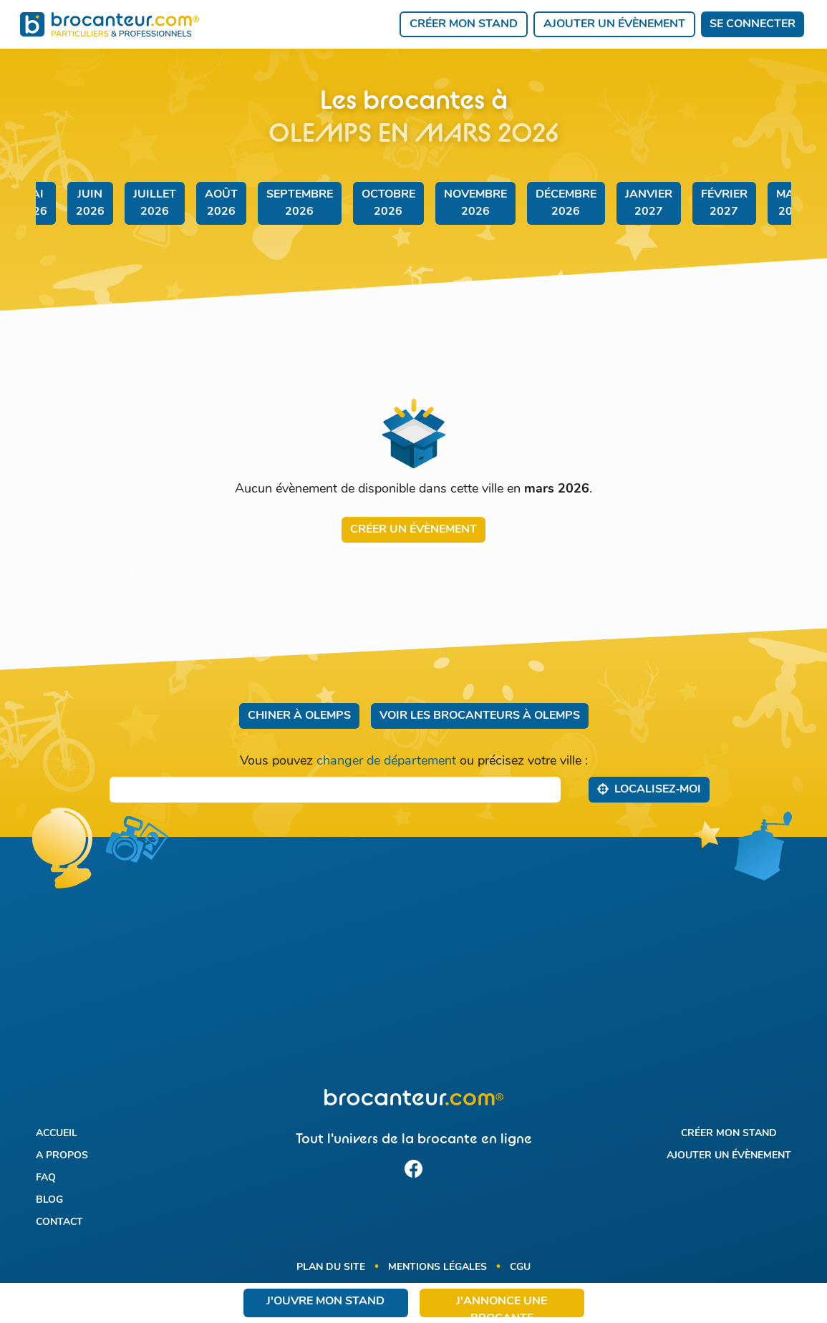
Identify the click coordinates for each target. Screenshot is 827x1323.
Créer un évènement (413, 530)
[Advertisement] (413, 971)
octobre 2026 (388, 203)
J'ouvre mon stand (325, 1301)
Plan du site (330, 1267)
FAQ (46, 1178)
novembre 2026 (475, 203)
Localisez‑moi (649, 788)
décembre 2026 (566, 203)
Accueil (56, 1133)
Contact (59, 1222)
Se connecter (752, 24)
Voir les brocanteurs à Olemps (479, 716)
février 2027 (724, 203)
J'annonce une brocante (501, 1306)
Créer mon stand (464, 24)
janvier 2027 (648, 203)
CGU (520, 1267)
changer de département (386, 761)
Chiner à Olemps (299, 716)
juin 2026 (90, 203)
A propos (62, 1155)
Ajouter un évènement (614, 24)
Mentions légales (437, 1267)
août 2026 (221, 203)
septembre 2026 (299, 203)
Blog (49, 1200)
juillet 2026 (154, 203)
